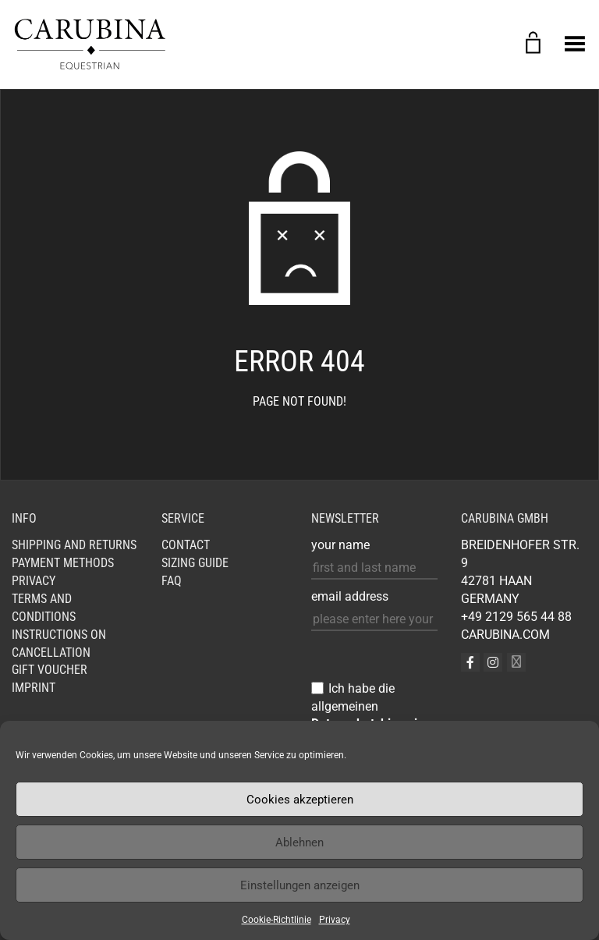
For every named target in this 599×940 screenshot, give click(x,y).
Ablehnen (299, 842)
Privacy (334, 919)
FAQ (171, 580)
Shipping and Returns (74, 544)
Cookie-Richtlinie (276, 919)
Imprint (33, 687)
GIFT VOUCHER (49, 669)
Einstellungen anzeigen (300, 885)
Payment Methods (63, 562)
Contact (185, 544)
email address (349, 596)
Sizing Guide (195, 562)
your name (340, 544)
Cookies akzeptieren (299, 800)
